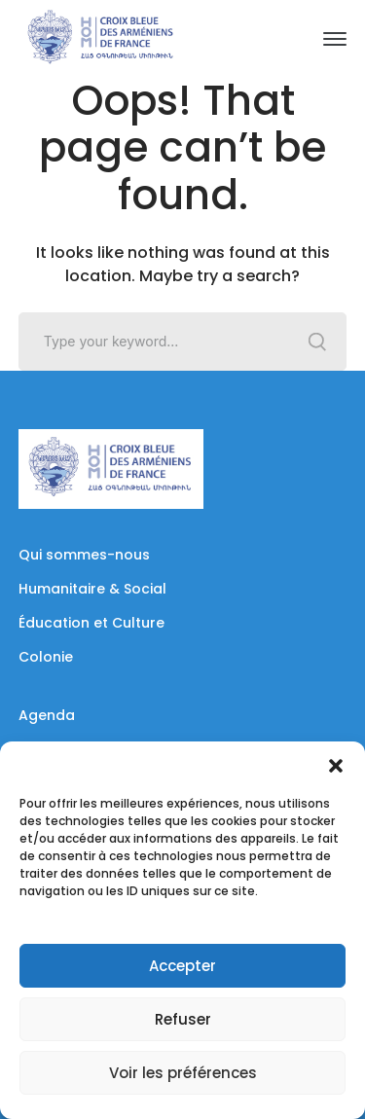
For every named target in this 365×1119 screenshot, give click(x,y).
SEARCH (317, 341)
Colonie (45, 657)
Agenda (46, 715)
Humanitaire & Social (92, 588)
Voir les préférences (183, 1073)
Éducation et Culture (91, 622)
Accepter (182, 966)
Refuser (183, 1019)
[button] (336, 766)
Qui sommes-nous (84, 554)
